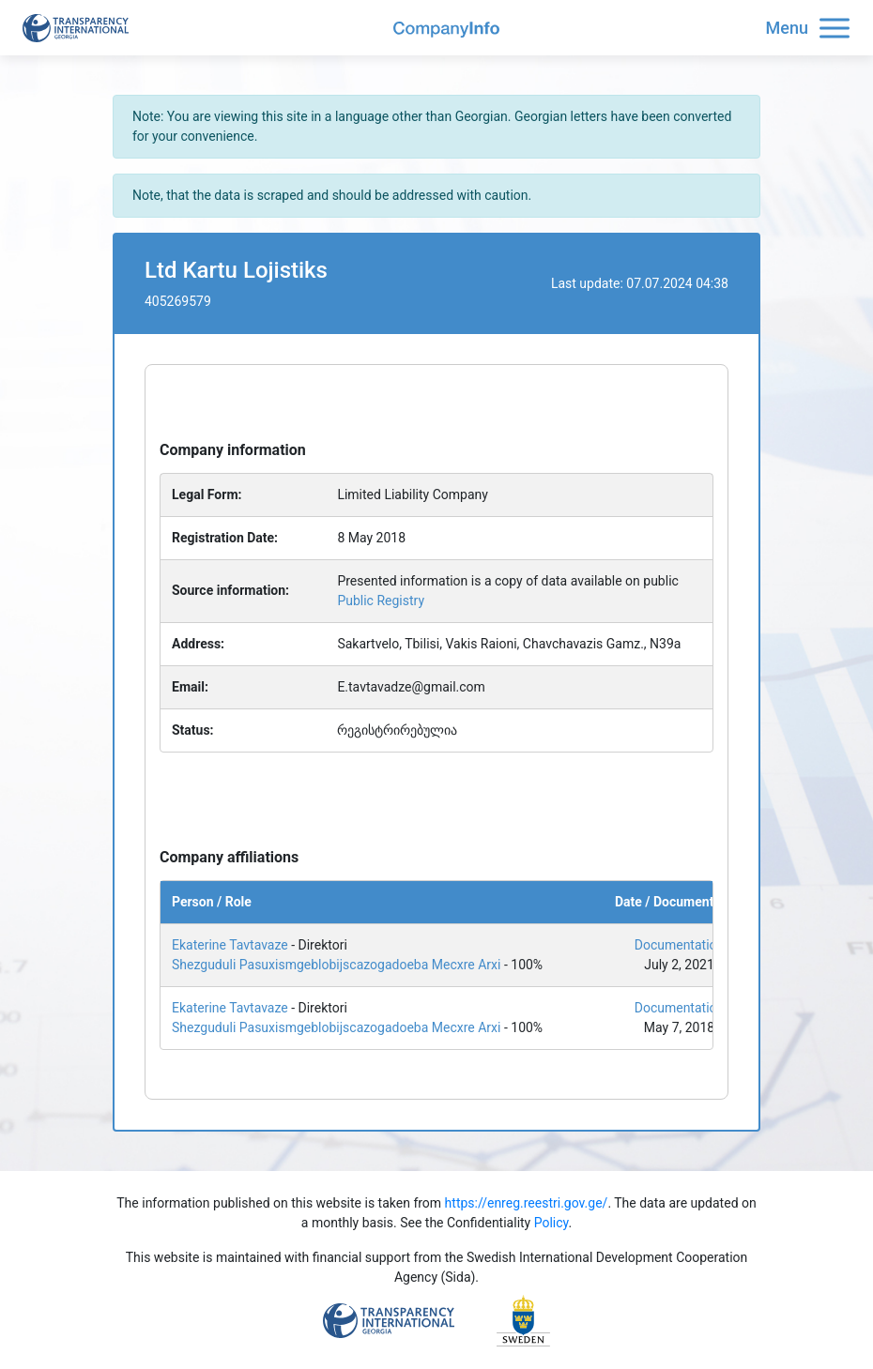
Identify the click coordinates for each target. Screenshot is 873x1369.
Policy (551, 1222)
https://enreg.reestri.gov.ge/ (526, 1202)
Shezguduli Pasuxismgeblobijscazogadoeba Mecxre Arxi (336, 964)
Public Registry (380, 600)
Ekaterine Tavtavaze (230, 944)
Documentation (680, 944)
